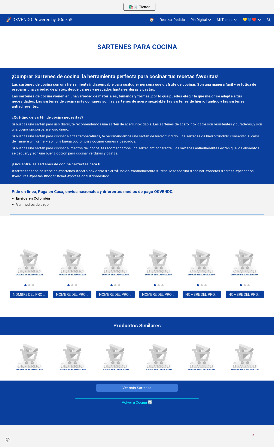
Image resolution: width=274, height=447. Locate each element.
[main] (137, 47)
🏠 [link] (151, 20)
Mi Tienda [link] (224, 20)
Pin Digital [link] (199, 20)
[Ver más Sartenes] (137, 388)
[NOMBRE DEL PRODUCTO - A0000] (29, 294)
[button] (269, 20)
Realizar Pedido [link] (172, 20)
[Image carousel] (29, 265)
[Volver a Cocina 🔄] (137, 402)
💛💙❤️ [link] (250, 20)
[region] (137, 7)
